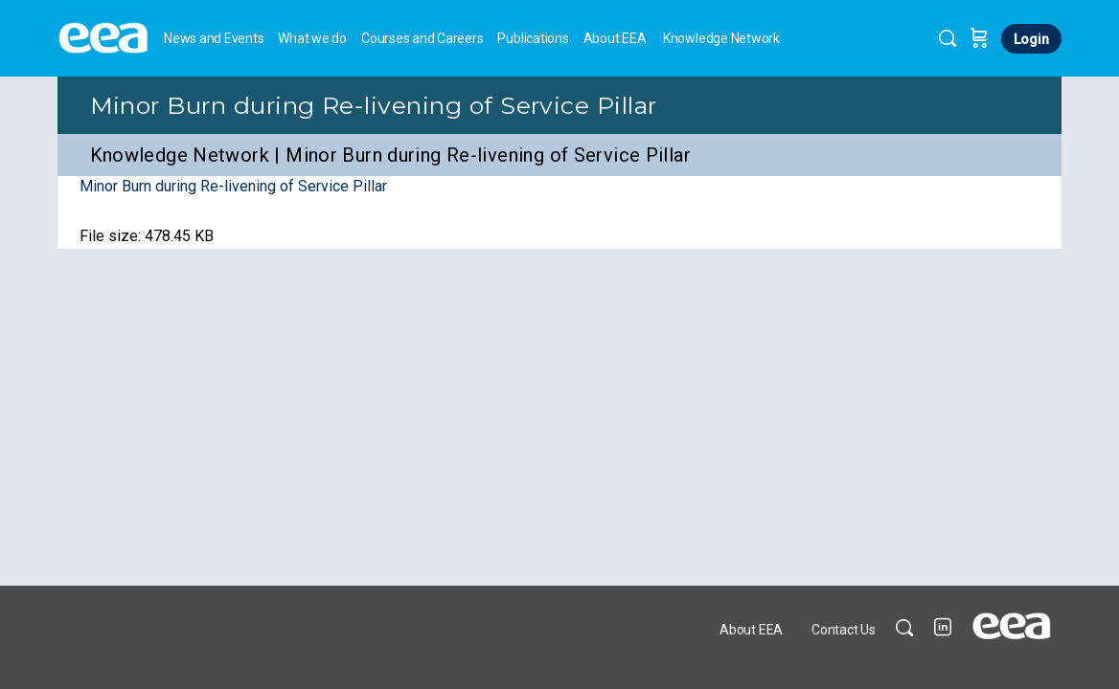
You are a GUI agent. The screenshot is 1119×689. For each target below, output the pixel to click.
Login (1031, 39)
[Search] (947, 38)
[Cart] (979, 38)
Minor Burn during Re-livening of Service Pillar (373, 105)
